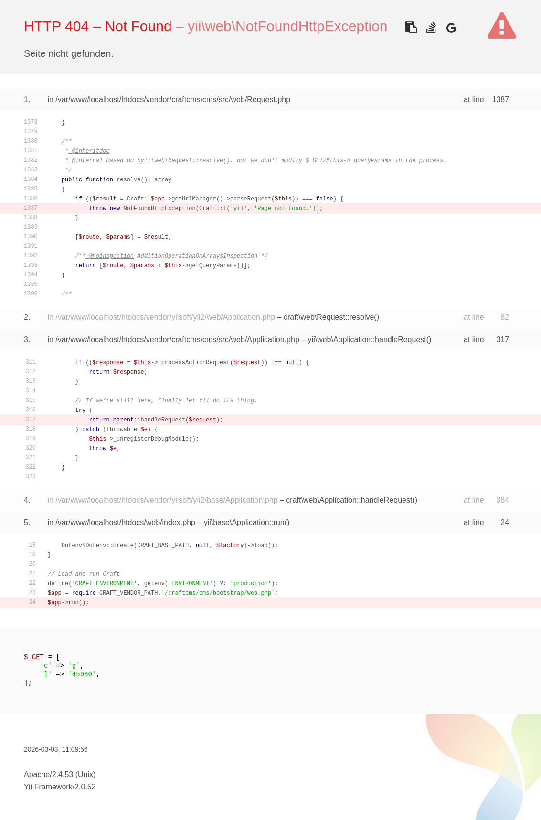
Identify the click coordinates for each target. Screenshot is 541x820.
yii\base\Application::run (244, 522)
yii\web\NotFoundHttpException (288, 26)
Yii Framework (48, 787)
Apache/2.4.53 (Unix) (59, 774)
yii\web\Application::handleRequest (367, 340)
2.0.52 (84, 787)
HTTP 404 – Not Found (98, 26)
